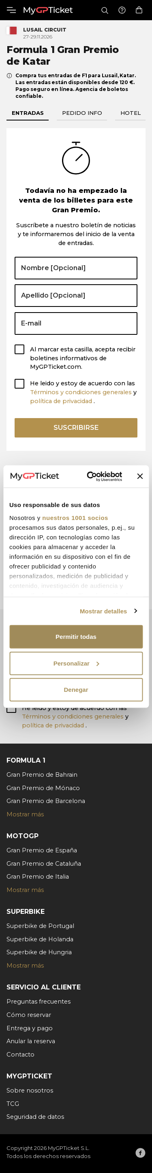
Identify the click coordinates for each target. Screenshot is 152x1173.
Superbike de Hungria (39, 952)
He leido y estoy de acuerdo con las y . (83, 392)
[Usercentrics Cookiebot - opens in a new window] (90, 476)
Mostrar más (25, 814)
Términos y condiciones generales (81, 392)
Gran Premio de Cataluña (43, 863)
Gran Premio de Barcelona (45, 801)
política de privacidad (62, 401)
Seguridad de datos (35, 1116)
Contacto (20, 1054)
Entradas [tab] (28, 113)
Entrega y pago (29, 1028)
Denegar (76, 689)
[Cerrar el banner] (140, 476)
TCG (12, 1103)
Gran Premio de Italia (37, 876)
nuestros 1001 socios (75, 517)
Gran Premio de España (41, 850)
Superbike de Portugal (40, 926)
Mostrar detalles (103, 610)
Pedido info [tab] (82, 113)
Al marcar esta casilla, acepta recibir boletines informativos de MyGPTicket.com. (82, 358)
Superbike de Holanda (39, 939)
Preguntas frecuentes (38, 1001)
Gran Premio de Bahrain (41, 774)
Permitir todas (76, 636)
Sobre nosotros (29, 1090)
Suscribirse (76, 427)
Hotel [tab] (130, 113)
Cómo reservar (28, 1015)
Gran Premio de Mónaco (43, 788)
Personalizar (76, 662)
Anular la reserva (30, 1041)
